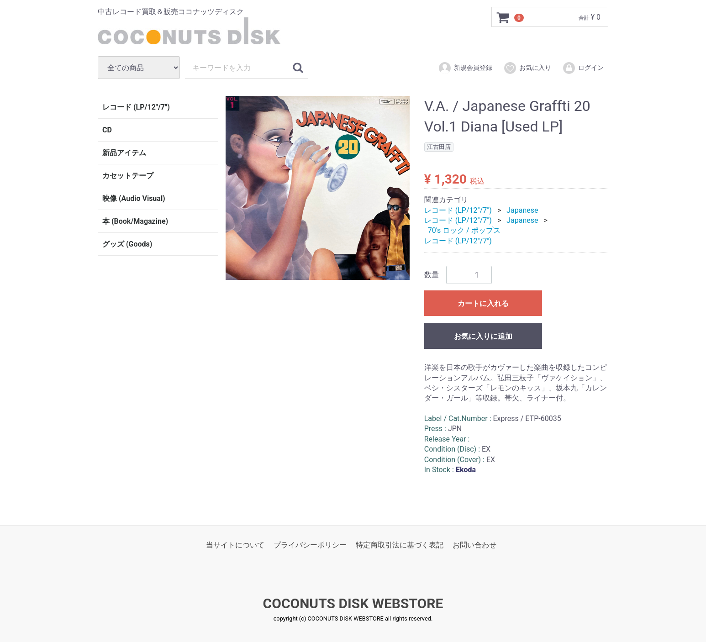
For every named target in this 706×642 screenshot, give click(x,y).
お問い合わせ (474, 545)
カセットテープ (127, 175)
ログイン (583, 68)
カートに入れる (483, 303)
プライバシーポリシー (310, 545)
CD (107, 130)
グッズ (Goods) (127, 244)
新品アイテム (124, 152)
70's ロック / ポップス (464, 230)
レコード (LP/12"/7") (136, 107)
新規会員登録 (465, 68)
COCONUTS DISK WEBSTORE (353, 604)
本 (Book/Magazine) (135, 221)
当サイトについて (235, 545)
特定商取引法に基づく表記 (399, 545)
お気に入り (527, 68)
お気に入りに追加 (483, 336)
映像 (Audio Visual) (133, 198)
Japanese (522, 209)
